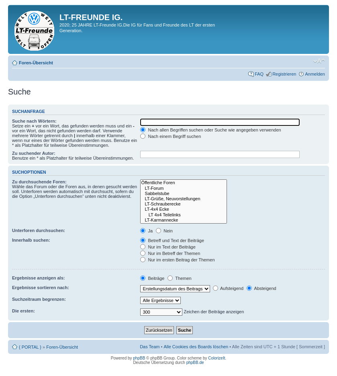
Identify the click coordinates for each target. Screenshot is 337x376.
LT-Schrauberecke (183, 204)
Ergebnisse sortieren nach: (40, 287)
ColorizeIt (216, 358)
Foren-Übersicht (36, 62)
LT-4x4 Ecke (183, 209)
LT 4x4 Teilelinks (183, 215)
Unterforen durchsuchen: (38, 230)
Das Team (149, 346)
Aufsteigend (228, 288)
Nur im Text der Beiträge (167, 247)
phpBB (139, 358)
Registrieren (284, 74)
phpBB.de (195, 362)
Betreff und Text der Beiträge (172, 240)
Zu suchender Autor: (33, 153)
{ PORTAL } (30, 347)
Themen (179, 278)
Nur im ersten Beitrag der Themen (177, 259)
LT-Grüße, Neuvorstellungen (183, 198)
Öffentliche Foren (183, 182)
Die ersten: (23, 310)
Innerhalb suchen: (31, 240)
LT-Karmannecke (183, 220)
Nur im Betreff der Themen (170, 253)
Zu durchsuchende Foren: (39, 181)
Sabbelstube (183, 193)
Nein (164, 230)
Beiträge (152, 278)
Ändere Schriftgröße (319, 61)
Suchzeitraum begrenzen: (39, 299)
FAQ (259, 74)
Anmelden (315, 74)
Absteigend (261, 288)
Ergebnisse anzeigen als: (38, 277)
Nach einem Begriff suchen (170, 136)
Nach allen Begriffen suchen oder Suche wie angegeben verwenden (210, 129)
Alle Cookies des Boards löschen (195, 346)
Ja (146, 230)
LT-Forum (183, 188)
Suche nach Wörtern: (34, 121)
